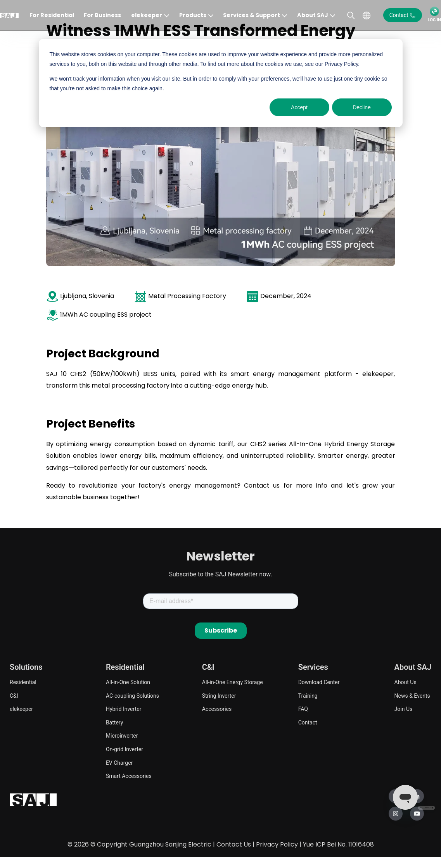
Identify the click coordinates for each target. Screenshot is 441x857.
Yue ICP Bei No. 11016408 (338, 844)
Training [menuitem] (308, 696)
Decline (362, 107)
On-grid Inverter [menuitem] (124, 749)
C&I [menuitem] (14, 696)
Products (192, 15)
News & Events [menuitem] (412, 696)
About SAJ (312, 15)
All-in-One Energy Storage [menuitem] (232, 682)
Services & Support (251, 15)
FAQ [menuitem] (303, 709)
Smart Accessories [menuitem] (129, 776)
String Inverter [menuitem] (219, 696)
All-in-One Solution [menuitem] (128, 682)
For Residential (51, 15)
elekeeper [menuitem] (21, 709)
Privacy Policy (277, 844)
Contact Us (233, 844)
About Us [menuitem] (405, 682)
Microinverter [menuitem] (122, 736)
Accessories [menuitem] (217, 709)
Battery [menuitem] (114, 722)
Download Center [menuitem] (319, 682)
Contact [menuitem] (307, 722)
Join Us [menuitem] (403, 709)
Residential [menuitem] (23, 682)
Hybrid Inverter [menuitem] (123, 709)
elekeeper (146, 15)
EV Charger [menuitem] (119, 763)
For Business (102, 15)
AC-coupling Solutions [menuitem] (132, 696)
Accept (299, 107)
